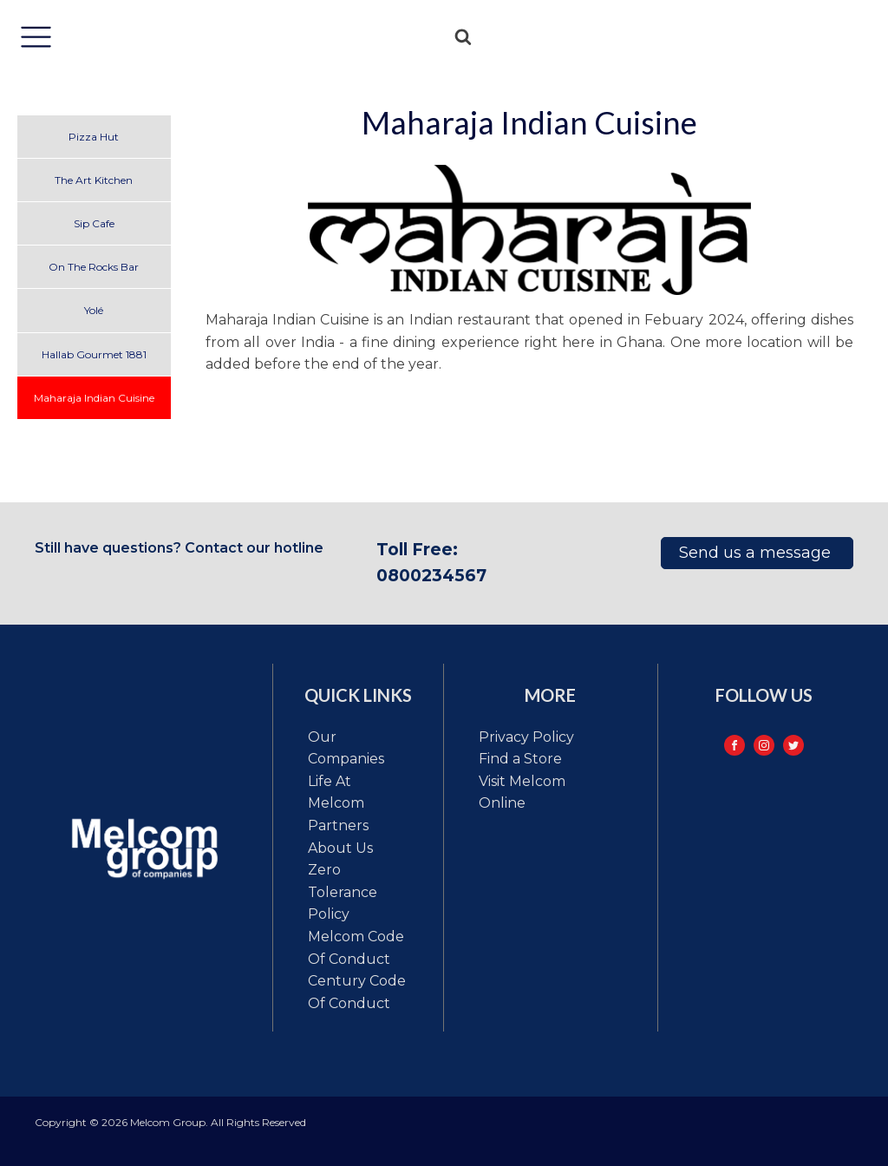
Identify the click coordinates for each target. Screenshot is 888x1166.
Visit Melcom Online (522, 792)
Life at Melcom (336, 792)
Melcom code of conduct (356, 947)
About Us (340, 848)
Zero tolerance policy (342, 891)
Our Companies (346, 748)
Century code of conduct (357, 992)
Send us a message (757, 552)
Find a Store (520, 758)
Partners (338, 825)
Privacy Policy (526, 737)
